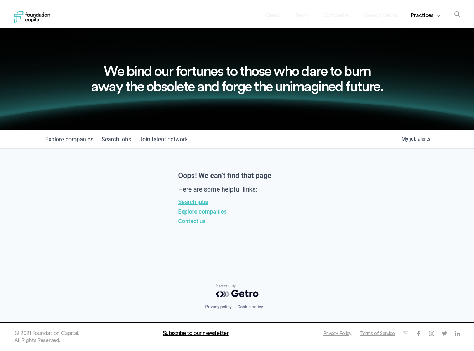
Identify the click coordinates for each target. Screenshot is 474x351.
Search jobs (193, 202)
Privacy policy (218, 306)
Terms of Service (371, 333)
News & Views (380, 15)
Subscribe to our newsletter (196, 333)
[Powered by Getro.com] (237, 290)
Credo (272, 15)
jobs (121, 139)
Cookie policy (250, 306)
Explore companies (202, 211)
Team (301, 15)
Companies (335, 15)
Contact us (192, 221)
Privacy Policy (327, 333)
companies (71, 139)
